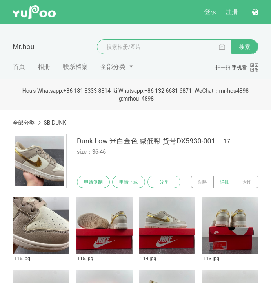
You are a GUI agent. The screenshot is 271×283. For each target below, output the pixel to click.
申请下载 (128, 182)
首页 (19, 66)
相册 (44, 66)
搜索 (244, 47)
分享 (164, 182)
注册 (232, 11)
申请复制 (93, 182)
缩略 (202, 182)
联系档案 (75, 66)
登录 (210, 11)
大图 (247, 182)
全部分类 (112, 66)
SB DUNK (55, 122)
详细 (224, 182)
